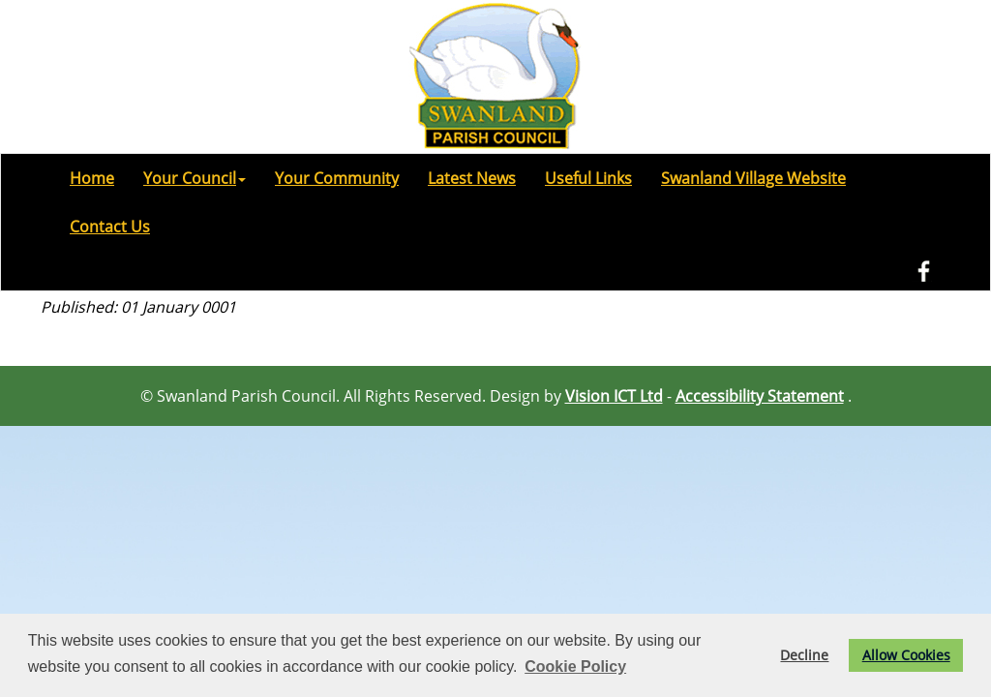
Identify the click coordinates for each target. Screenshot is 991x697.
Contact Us (110, 226)
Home (92, 178)
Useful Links (588, 178)
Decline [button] (804, 655)
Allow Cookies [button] (906, 655)
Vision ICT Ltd (614, 396)
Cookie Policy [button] (575, 666)
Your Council (194, 178)
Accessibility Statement (760, 396)
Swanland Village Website (753, 178)
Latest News (472, 178)
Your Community (337, 178)
